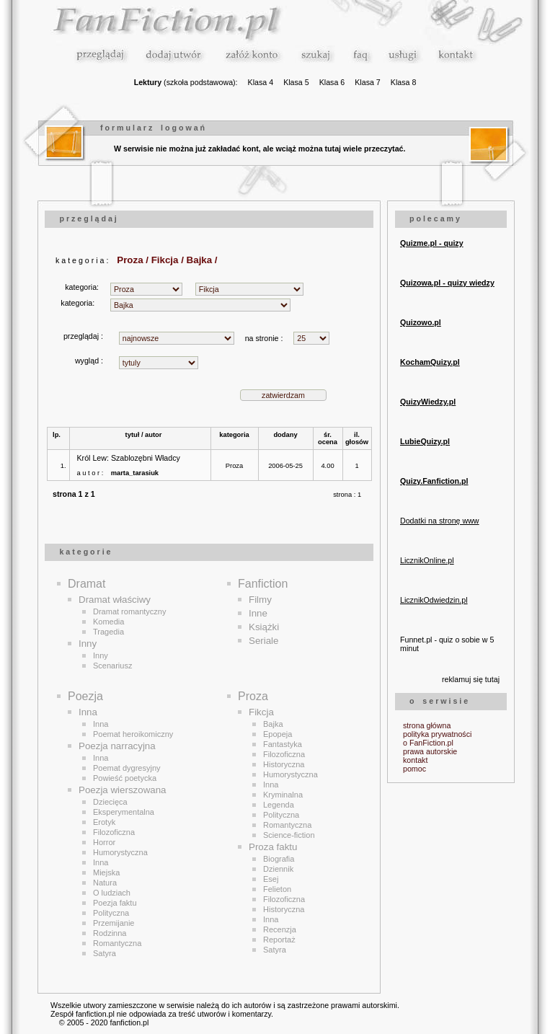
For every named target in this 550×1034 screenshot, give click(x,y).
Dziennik (278, 869)
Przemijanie (113, 923)
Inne (258, 613)
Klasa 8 (404, 82)
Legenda (278, 804)
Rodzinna (109, 933)
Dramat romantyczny (129, 611)
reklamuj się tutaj (471, 679)
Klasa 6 (332, 82)
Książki (264, 627)
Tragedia (108, 631)
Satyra (104, 953)
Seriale (264, 640)
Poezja (85, 696)
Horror (104, 842)
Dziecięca (110, 801)
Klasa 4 (261, 82)
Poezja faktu (115, 902)
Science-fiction (289, 835)
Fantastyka (282, 744)
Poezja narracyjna (117, 746)
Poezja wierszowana (123, 790)
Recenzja (279, 929)
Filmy (260, 599)
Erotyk (104, 822)
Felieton (277, 889)
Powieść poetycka (124, 778)
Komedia (108, 621)
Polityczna (111, 913)
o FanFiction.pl (428, 742)
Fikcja (261, 712)
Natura (105, 882)
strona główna (427, 725)
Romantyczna (117, 943)
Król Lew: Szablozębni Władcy (128, 458)
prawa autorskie (430, 751)
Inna (88, 712)
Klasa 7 (368, 82)
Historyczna (283, 764)
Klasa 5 (296, 82)
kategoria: (84, 287)
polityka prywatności (437, 734)
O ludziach (111, 892)
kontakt (415, 760)
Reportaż (279, 939)
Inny (88, 643)
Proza (234, 465)
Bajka (273, 724)
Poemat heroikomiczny (133, 734)
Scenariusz (112, 665)
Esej (270, 879)
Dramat (86, 584)
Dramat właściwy (115, 599)
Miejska (106, 872)
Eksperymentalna (123, 812)
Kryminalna (283, 794)
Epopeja (277, 734)
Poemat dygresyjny (127, 768)
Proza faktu (273, 846)
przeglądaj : (83, 336)
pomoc (414, 768)
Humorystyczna (120, 852)
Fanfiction (263, 584)
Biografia (278, 858)
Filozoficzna (114, 832)
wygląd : (89, 360)
